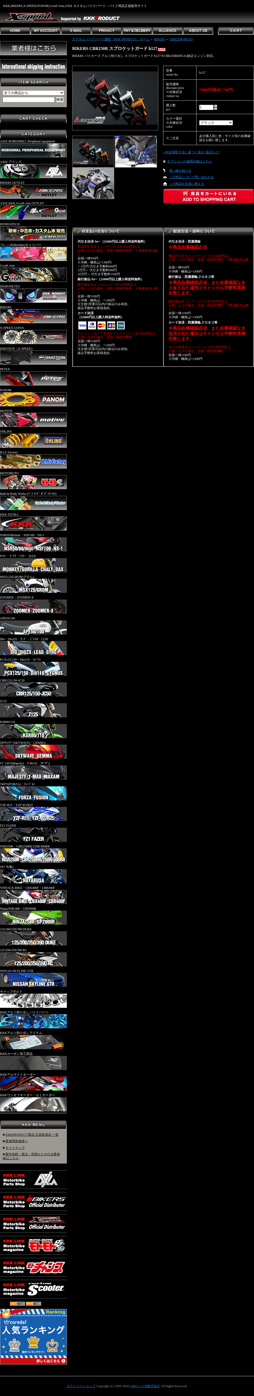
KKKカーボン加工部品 (33, 1061)
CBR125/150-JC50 (33, 688)
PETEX (33, 376)
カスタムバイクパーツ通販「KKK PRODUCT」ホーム (110, 39)
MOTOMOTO (33, 480)
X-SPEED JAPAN (33, 335)
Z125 (33, 708)
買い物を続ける (180, 171)
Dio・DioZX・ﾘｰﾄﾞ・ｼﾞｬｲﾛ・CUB (33, 646)
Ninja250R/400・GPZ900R (33, 916)
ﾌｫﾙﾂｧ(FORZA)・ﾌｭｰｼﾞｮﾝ (33, 791)
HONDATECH (33, 231)
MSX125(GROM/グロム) (33, 584)
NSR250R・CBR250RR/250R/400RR (33, 854)
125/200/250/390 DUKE (33, 936)
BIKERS (33, 314)
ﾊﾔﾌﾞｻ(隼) (33, 874)
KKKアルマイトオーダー (33, 1082)
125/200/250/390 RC (33, 957)
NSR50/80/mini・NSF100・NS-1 (33, 542)
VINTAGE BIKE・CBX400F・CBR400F (33, 895)
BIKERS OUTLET (33, 190)
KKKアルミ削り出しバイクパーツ (33, 1019)
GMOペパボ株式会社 (145, 1386)
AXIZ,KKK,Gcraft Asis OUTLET (33, 210)
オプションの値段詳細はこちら (189, 161)
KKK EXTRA (33, 522)
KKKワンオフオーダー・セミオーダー (33, 1102)
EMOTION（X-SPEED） (33, 356)
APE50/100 (33, 625)
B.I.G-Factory (33, 459)
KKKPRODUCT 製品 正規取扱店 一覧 (32, 1135)
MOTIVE (33, 418)
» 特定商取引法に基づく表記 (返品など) (191, 152)
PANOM (33, 397)
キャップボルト (33, 999)
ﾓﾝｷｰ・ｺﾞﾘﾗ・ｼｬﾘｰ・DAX (33, 563)
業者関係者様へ (16, 1141)
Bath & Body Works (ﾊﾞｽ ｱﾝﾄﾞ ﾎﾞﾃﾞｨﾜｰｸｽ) (33, 501)
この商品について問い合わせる (191, 177)
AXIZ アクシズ (33, 169)
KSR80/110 (33, 729)
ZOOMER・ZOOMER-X (33, 605)
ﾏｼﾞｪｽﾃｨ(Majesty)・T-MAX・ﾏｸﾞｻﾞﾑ (33, 770)
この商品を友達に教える (186, 184)
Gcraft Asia (33, 273)
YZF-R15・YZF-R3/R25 (33, 812)
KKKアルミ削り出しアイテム (33, 1040)
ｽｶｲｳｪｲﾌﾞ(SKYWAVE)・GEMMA (33, 750)
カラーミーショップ (81, 1386)
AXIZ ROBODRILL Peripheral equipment (33, 148)
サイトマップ (15, 1148)
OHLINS (33, 439)
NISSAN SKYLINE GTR (33, 978)
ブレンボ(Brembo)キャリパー (33, 252)
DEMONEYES (33, 294)
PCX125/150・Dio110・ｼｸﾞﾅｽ (33, 667)
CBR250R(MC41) (181, 39)
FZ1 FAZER (33, 833)
